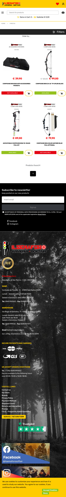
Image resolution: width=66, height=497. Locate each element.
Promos (5, 409)
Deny (45, 493)
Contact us (6, 390)
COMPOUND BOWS (49, 47)
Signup (33, 207)
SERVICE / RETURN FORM (14, 417)
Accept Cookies (50, 490)
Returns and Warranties (11, 406)
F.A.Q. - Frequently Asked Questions (16, 412)
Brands (5, 395)
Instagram (12, 224)
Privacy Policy (7, 398)
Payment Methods (9, 401)
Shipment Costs (8, 404)
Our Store (5, 393)
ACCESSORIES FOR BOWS (16, 47)
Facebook (12, 221)
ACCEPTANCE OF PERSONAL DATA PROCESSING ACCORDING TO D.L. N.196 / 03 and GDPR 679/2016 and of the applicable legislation (33, 213)
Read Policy (42, 214)
